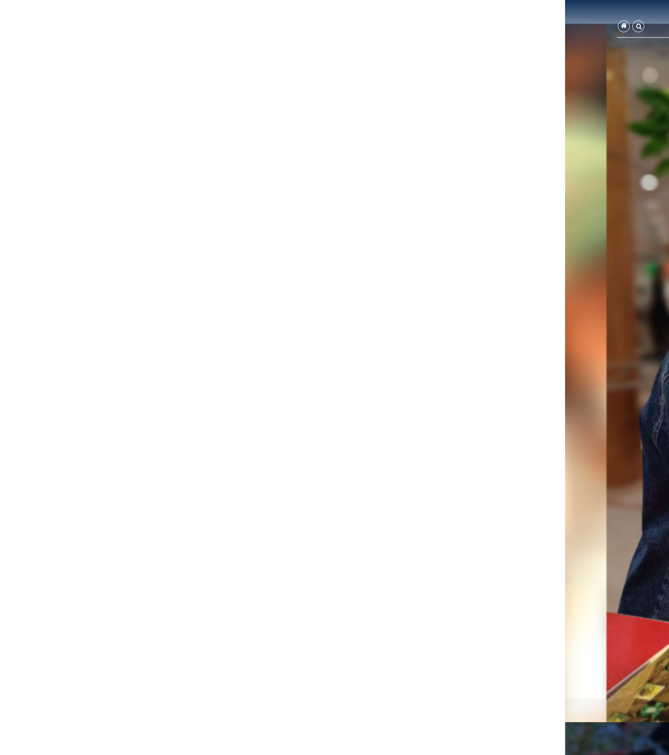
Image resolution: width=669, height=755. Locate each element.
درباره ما (468, 28)
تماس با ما (430, 28)
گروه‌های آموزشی (545, 28)
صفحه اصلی (596, 28)
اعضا (501, 28)
